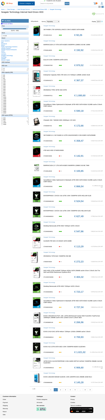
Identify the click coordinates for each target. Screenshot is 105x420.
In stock (4, 35)
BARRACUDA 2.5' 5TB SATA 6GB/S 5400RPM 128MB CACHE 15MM (66, 44)
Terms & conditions (75, 405)
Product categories (42, 399)
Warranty (5, 408)
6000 (3, 94)
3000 (3, 89)
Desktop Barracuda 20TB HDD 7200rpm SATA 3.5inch (61, 226)
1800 (3, 83)
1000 (3, 80)
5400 (3, 118)
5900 (3, 119)
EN (102, 7)
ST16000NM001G (48, 367)
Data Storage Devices (23, 9)
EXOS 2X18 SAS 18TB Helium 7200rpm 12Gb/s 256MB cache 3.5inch (66, 331)
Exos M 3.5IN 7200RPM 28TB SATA (55, 60)
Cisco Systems (5, 41)
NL (99, 7)
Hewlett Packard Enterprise (9, 49)
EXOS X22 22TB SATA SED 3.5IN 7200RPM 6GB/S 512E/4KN (64, 346)
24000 (3, 108)
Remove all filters (7, 23)
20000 (3, 105)
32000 (3, 112)
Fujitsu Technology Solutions (9, 46)
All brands (39, 402)
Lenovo (3, 52)
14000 (3, 100)
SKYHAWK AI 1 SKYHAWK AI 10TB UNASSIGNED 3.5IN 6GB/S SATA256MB (69, 135)
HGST (3, 51)
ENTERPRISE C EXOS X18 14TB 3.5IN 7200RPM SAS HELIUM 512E (67, 211)
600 (3, 78)
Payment (5, 402)
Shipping (5, 405)
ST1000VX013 (47, 35)
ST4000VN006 (47, 156)
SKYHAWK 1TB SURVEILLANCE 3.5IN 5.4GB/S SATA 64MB (63, 29)
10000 (3, 97)
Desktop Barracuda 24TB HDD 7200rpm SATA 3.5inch (61, 286)
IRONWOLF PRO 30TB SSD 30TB (55, 90)
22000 (3, 106)
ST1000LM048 (47, 171)
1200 (3, 81)
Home (3, 9)
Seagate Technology (55, 9)
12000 (3, 98)
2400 (3, 87)
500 (3, 76)
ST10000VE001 (48, 141)
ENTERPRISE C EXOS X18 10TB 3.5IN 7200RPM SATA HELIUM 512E (67, 195)
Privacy (72, 399)
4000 (3, 90)
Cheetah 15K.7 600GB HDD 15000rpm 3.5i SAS (59, 120)
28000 (3, 109)
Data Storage (11, 9)
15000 (3, 124)
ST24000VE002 (48, 186)
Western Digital (5, 60)
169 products (34, 21)
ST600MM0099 (47, 382)
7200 (3, 121)
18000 (3, 103)
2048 (3, 86)
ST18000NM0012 (48, 337)
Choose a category (26, 3)
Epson (3, 45)
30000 (3, 111)
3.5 (3, 70)
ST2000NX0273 (48, 80)
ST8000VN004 (47, 261)
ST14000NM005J (48, 216)
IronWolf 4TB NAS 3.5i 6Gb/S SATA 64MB (57, 241)
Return (5, 411)
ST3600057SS (47, 126)
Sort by (44, 21)
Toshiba (3, 58)
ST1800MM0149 (48, 322)
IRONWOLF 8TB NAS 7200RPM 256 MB (57, 256)
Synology (3, 57)
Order (4, 399)
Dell (2, 42)
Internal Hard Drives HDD (39, 9)
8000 (3, 95)
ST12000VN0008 (48, 277)
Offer (4, 414)
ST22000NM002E (48, 352)
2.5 (3, 68)
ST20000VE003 (48, 307)
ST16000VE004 (48, 111)
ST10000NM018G (48, 201)
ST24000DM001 (48, 292)
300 (3, 75)
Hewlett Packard (6, 48)
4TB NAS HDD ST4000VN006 (53, 150)
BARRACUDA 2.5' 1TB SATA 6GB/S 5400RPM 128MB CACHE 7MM (66, 165)
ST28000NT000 (48, 65)
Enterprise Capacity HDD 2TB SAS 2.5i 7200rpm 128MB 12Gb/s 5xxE (66, 75)
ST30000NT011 (48, 95)
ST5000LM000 (47, 50)
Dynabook (4, 44)
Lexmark (3, 54)
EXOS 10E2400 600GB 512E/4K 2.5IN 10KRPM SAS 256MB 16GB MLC (67, 377)
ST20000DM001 (48, 231)
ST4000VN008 (47, 246)
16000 (3, 101)
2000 (3, 84)
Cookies (72, 402)
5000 (3, 92)
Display (94, 21)
